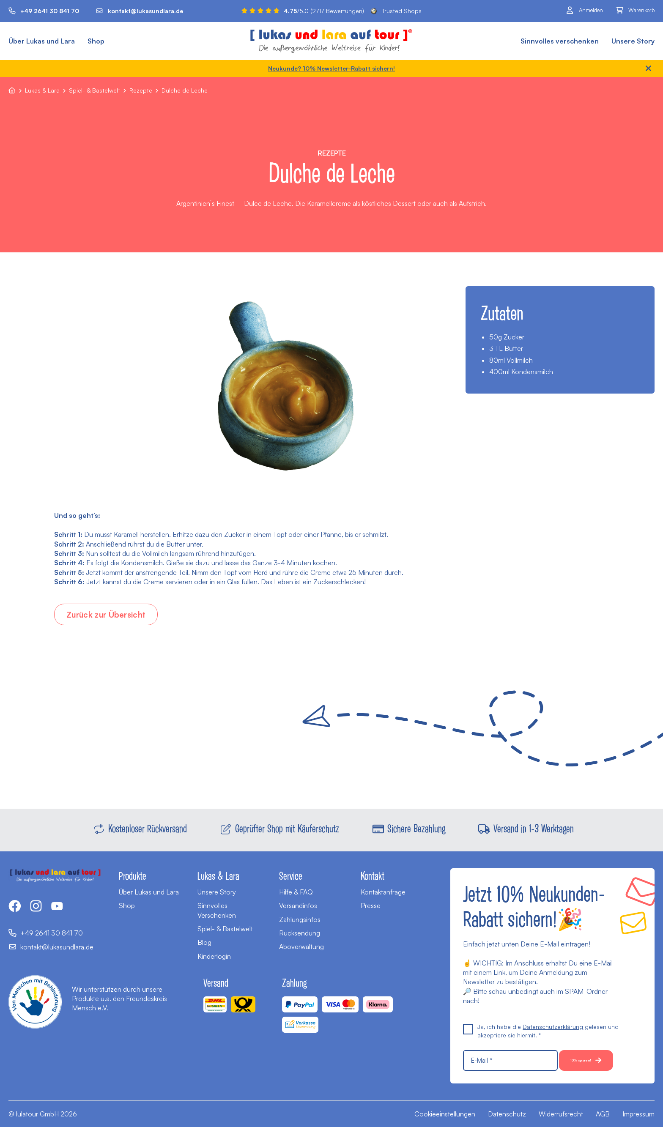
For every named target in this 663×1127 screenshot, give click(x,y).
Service (290, 855)
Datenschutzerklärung (553, 1005)
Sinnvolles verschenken (560, 41)
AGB (603, 1114)
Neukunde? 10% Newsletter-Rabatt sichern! (331, 68)
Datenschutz (507, 1114)
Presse (371, 885)
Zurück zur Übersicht (113, 615)
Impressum (638, 1114)
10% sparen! (502, 1060)
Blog (204, 921)
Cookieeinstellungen (444, 1114)
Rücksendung (299, 912)
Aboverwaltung (301, 926)
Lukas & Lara (42, 90)
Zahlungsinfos (300, 898)
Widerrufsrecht (561, 1114)
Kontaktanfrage (383, 871)
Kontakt (372, 855)
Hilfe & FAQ (296, 871)
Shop (96, 41)
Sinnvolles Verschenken (216, 889)
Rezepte (140, 90)
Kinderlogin (214, 935)
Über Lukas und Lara (41, 41)
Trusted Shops (396, 10)
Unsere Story (633, 41)
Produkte (132, 855)
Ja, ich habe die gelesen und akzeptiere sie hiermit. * (541, 1010)
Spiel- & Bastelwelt (94, 90)
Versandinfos (298, 885)
